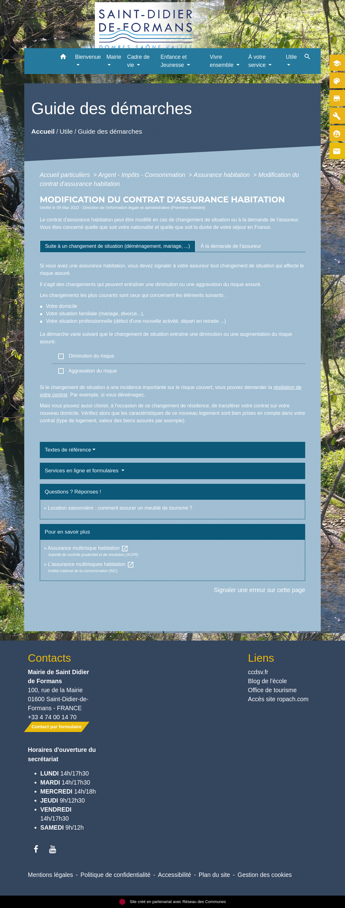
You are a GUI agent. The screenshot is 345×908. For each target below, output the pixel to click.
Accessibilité (174, 874)
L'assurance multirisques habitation (91, 564)
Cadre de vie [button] (138, 61)
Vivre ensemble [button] (222, 61)
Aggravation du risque (87, 371)
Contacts (49, 658)
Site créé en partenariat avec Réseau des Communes (172, 901)
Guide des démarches (110, 131)
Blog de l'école (267, 681)
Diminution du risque (85, 356)
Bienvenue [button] (88, 57)
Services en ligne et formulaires (82, 471)
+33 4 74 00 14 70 (52, 717)
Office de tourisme (272, 690)
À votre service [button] (257, 61)
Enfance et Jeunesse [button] (174, 61)
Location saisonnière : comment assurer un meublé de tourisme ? (120, 508)
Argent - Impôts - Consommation (142, 174)
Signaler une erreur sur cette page (259, 589)
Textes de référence (68, 450)
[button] (63, 57)
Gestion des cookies (265, 874)
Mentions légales (50, 874)
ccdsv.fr (258, 672)
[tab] (117, 246)
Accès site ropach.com (278, 699)
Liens (261, 658)
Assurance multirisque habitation (88, 548)
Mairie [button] (113, 57)
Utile (65, 131)
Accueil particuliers (66, 174)
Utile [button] (291, 57)
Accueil (42, 131)
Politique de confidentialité (116, 874)
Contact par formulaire (57, 726)
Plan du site (214, 874)
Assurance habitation (222, 174)
